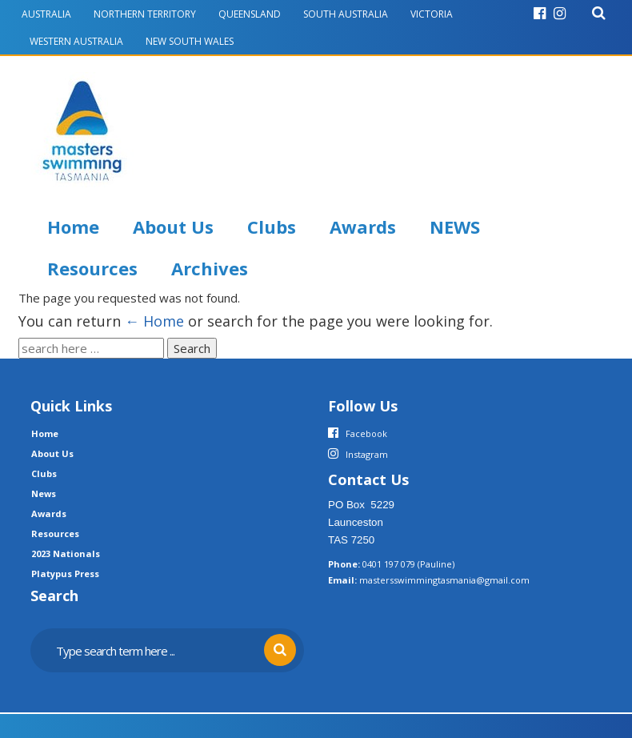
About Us (173, 227)
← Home (154, 321)
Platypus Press (65, 574)
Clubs (271, 227)
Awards (363, 227)
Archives (209, 268)
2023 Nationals (65, 553)
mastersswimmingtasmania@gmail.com (444, 580)
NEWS (455, 227)
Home (73, 227)
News (43, 493)
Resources (92, 268)
